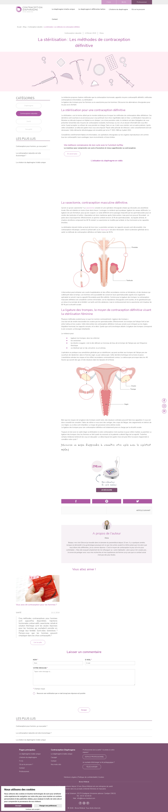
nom (35, 660)
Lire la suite (38, 642)
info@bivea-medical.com (86, 798)
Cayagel (54, 757)
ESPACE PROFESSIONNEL (94, 757)
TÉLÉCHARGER (91, 767)
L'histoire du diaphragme (118, 9)
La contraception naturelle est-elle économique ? (33, 733)
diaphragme (105, 230)
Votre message (40, 668)
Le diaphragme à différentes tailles (91, 9)
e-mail (88, 660)
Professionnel (142, 2)
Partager (75, 501)
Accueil (19, 27)
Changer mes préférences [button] (48, 806)
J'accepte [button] (18, 806)
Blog (24, 27)
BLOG (124, 2)
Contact (55, 19)
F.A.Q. (109, 2)
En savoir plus (72, 154)
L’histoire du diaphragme (28, 757)
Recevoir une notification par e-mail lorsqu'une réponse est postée (61, 693)
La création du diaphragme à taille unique (31, 162)
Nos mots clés (56, 764)
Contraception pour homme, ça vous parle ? (31, 146)
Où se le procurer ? (26, 764)
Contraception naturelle (35, 27)
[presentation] (84, 701)
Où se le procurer (138, 9)
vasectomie (90, 208)
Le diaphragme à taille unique (63, 9)
